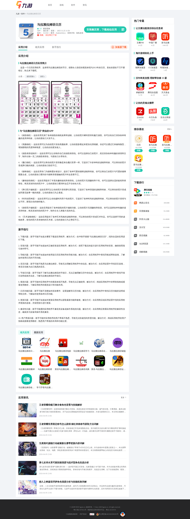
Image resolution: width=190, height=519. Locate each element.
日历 (139, 145)
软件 (73, 5)
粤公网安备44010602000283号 (107, 514)
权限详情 (71, 33)
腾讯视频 (148, 190)
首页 (50, 5)
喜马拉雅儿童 (138, 165)
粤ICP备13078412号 (80, 510)
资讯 (85, 5)
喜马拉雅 (153, 145)
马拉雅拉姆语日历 (34, 14)
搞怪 (42, 76)
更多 (122, 397)
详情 (138, 150)
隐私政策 (79, 33)
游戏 (62, 5)
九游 (17, 14)
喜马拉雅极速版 (167, 145)
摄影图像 (31, 76)
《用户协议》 (83, 514)
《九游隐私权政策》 (72, 514)
